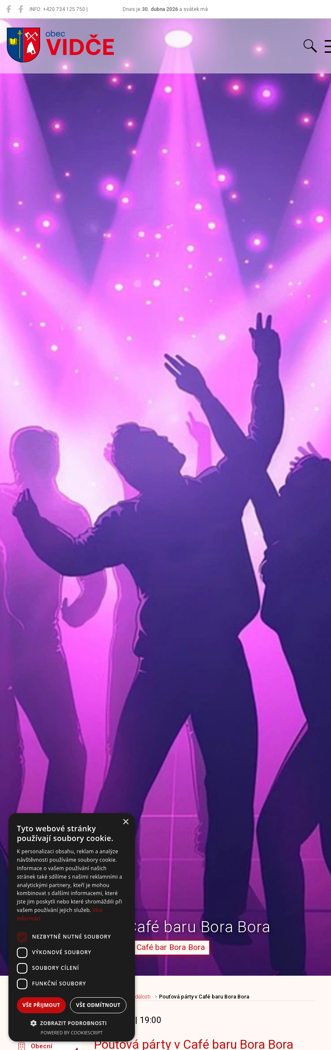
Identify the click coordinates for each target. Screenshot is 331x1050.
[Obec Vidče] (8, 9)
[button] (71, 1023)
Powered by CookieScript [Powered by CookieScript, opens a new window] (72, 1032)
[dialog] (71, 927)
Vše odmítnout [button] (98, 1005)
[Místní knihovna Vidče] (21, 9)
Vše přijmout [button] (41, 1005)
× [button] (125, 822)
